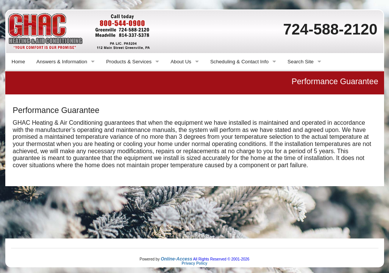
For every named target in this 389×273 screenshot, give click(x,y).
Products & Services (129, 61)
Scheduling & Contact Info (239, 61)
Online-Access (176, 259)
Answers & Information (61, 61)
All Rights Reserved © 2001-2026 (221, 259)
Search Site (300, 61)
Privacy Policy (195, 263)
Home (18, 61)
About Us (180, 61)
